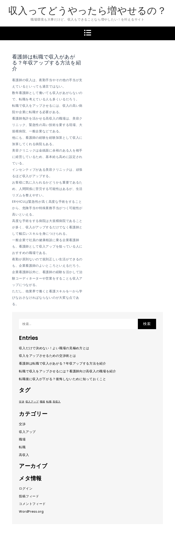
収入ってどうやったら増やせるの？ (87, 10)
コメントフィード (32, 503)
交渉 (22, 424)
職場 (22, 439)
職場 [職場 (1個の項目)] (42, 401)
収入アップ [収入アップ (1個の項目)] (32, 401)
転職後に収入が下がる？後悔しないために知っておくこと (62, 379)
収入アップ (27, 431)
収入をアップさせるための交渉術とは (47, 355)
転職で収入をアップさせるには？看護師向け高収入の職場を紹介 (67, 371)
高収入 (24, 455)
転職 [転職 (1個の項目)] (48, 401)
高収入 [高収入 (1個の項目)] (57, 401)
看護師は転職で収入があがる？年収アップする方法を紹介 (62, 363)
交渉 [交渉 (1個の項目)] (21, 401)
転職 (22, 447)
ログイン (25, 488)
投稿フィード (29, 496)
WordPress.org (31, 511)
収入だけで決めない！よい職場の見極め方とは (54, 348)
